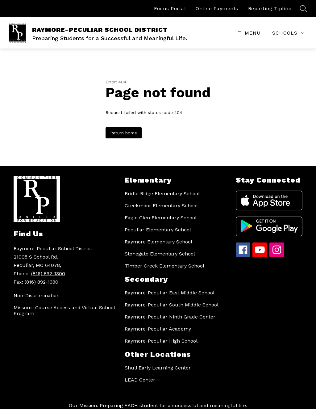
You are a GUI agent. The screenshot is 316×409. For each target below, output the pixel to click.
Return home (123, 132)
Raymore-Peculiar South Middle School (171, 305)
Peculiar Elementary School (158, 230)
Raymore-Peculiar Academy (158, 329)
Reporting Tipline (270, 8)
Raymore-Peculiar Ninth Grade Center (170, 317)
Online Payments (217, 8)
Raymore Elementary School (158, 242)
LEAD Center (140, 380)
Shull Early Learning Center (158, 368)
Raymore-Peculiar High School (161, 341)
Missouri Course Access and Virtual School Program (64, 310)
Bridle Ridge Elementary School (162, 193)
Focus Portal (170, 8)
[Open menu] (248, 33)
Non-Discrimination (37, 295)
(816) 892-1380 (41, 282)
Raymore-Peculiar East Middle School (169, 293)
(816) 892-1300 (48, 273)
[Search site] (303, 8)
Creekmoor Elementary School (161, 206)
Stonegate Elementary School (160, 254)
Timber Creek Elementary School (164, 266)
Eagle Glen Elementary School (161, 218)
